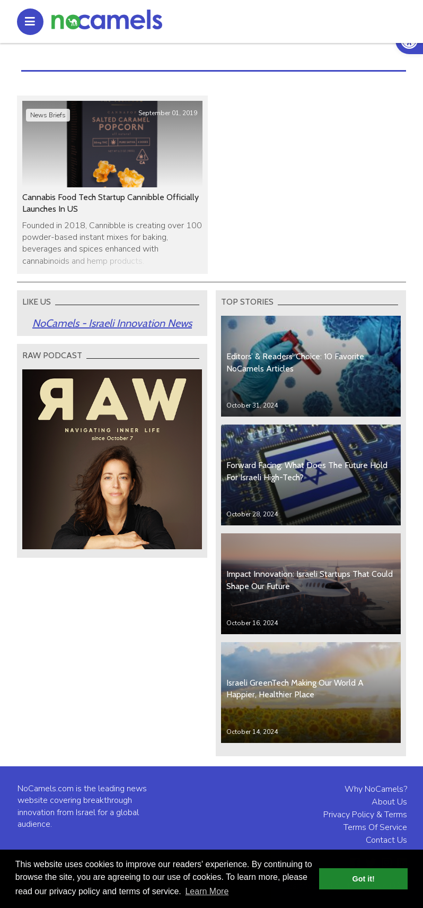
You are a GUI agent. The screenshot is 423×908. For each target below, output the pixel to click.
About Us (389, 802)
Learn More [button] (206, 891)
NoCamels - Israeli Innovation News (112, 323)
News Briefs (48, 115)
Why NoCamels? (376, 789)
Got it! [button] (363, 879)
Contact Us (386, 840)
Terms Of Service (375, 827)
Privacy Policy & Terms (365, 814)
